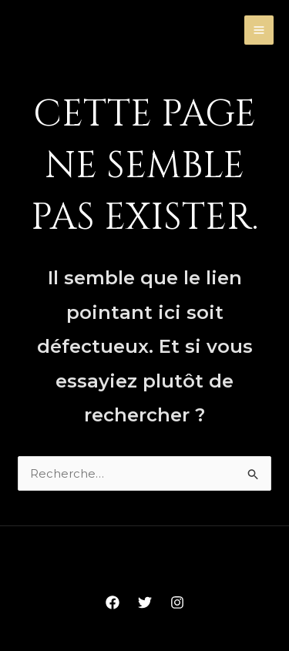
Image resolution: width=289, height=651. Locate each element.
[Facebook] (112, 602)
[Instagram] (177, 602)
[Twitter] (145, 602)
